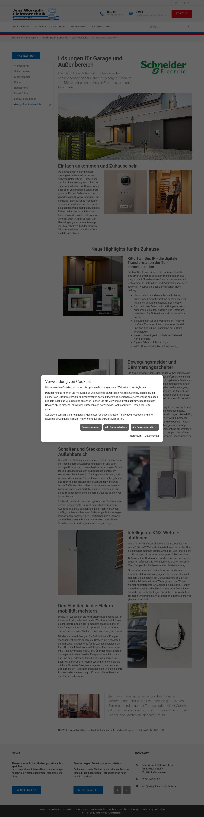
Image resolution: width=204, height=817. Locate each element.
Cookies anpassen (91, 424)
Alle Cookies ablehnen (116, 424)
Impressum (135, 432)
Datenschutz (152, 432)
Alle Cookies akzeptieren (144, 424)
